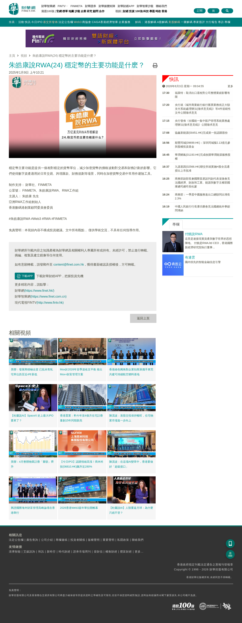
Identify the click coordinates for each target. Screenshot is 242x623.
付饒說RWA (193, 234)
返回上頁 (143, 318)
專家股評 (199, 22)
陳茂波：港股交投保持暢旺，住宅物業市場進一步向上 (131, 418)
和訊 (41, 551)
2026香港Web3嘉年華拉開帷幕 (79, 507)
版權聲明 (94, 539)
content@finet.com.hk (68, 264)
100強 (138, 11)
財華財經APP (126, 6)
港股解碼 (150, 22)
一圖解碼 (187, 22)
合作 (101, 11)
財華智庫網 (48, 6)
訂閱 (199, 10)
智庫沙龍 (145, 6)
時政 (158, 11)
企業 (83, 11)
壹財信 (98, 551)
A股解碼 (162, 22)
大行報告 (211, 22)
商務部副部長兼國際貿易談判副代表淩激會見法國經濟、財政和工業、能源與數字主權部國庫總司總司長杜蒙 (202, 182)
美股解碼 (174, 22)
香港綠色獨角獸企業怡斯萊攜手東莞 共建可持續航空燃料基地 (131, 372)
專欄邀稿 (61, 539)
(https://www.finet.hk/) (39, 290)
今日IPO (36, 22)
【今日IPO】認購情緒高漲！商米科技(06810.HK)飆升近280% (81, 464)
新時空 (51, 551)
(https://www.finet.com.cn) (48, 296)
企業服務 (124, 22)
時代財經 (64, 551)
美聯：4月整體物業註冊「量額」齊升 (32, 464)
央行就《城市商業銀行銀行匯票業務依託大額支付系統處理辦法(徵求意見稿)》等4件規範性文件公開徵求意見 (203, 108)
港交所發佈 (50, 22)
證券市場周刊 (82, 551)
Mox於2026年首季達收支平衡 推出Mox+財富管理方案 (81, 372)
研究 (89, 11)
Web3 (78, 22)
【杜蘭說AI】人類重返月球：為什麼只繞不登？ (131, 510)
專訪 (221, 22)
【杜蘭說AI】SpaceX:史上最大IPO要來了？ (32, 418)
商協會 (86, 22)
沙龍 (77, 11)
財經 (125, 11)
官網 (59, 11)
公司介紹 (47, 539)
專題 (152, 11)
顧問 (95, 11)
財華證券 (90, 6)
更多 (230, 86)
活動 (21, 22)
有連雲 (190, 257)
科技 (146, 11)
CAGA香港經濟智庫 (105, 22)
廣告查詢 (32, 539)
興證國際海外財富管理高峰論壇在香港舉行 (33, 510)
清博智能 (15, 551)
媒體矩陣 (107, 6)
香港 (164, 11)
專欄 (227, 22)
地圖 (71, 11)
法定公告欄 (65, 22)
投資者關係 (77, 539)
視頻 (24, 55)
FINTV (62, 6)
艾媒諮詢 (29, 551)
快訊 (28, 22)
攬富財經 (126, 551)
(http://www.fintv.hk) (50, 302)
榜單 (65, 11)
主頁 (12, 55)
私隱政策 (123, 539)
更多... (139, 551)
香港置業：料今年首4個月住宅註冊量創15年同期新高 (81, 418)
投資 (132, 11)
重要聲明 (109, 539)
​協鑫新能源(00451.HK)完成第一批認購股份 (201, 132)
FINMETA (76, 6)
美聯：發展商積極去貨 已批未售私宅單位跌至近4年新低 (32, 372)
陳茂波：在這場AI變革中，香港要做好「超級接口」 (131, 464)
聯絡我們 (161, 6)
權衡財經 (111, 551)
